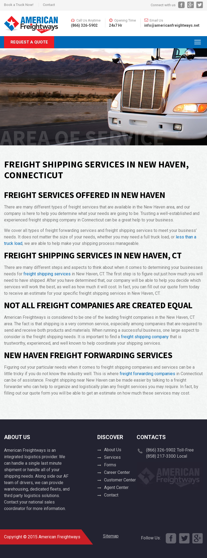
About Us (112, 449)
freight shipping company (145, 336)
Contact (49, 5)
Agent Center (116, 487)
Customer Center (120, 479)
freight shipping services (47, 273)
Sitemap (111, 536)
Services (112, 457)
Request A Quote (29, 42)
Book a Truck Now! (18, 5)
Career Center (117, 472)
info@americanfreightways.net (171, 25)
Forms (110, 464)
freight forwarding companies (147, 373)
